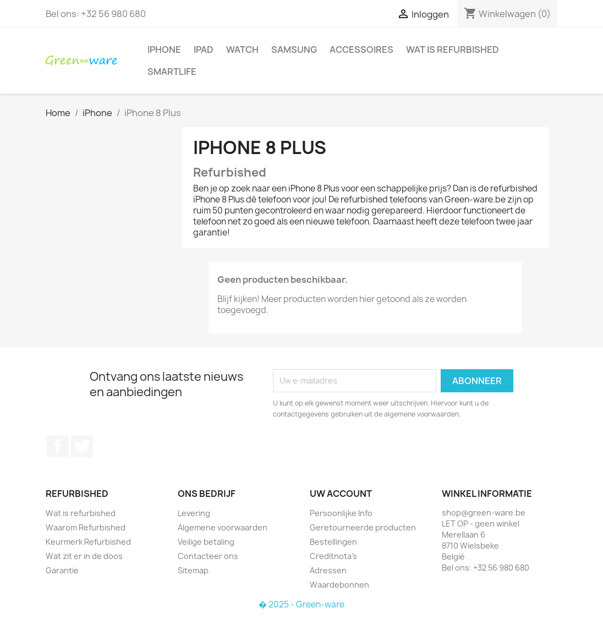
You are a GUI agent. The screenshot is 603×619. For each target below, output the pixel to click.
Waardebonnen (339, 584)
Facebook (58, 446)
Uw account (341, 493)
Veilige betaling (206, 541)
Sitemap (193, 570)
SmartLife (171, 71)
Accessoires (361, 49)
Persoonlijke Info (341, 513)
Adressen (328, 570)
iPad (203, 49)
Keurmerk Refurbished (88, 541)
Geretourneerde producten (363, 527)
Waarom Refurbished (85, 527)
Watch (242, 49)
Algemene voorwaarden (222, 527)
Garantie (62, 570)
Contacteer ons (208, 556)
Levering (194, 513)
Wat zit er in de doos (84, 556)
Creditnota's (333, 556)
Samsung (294, 49)
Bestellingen (333, 541)
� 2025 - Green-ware (301, 604)
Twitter (82, 446)
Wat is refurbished (452, 49)
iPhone (164, 49)
